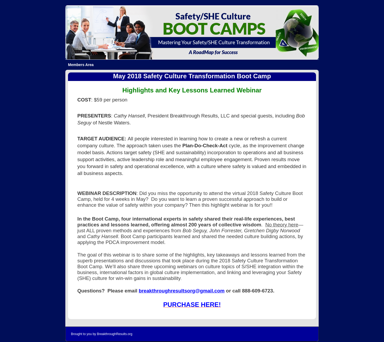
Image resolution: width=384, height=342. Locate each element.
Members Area (81, 65)
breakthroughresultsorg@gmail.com (182, 291)
